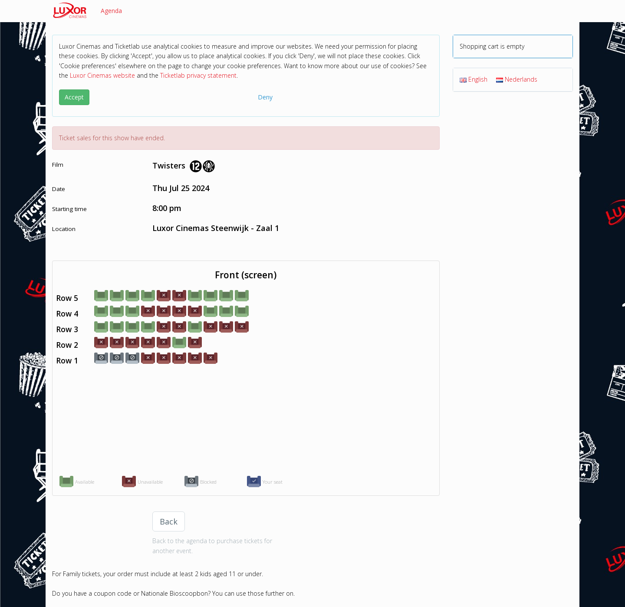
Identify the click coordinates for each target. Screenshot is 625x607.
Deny (265, 97)
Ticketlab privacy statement (198, 75)
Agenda (111, 11)
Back (169, 521)
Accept (74, 97)
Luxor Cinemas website (102, 75)
